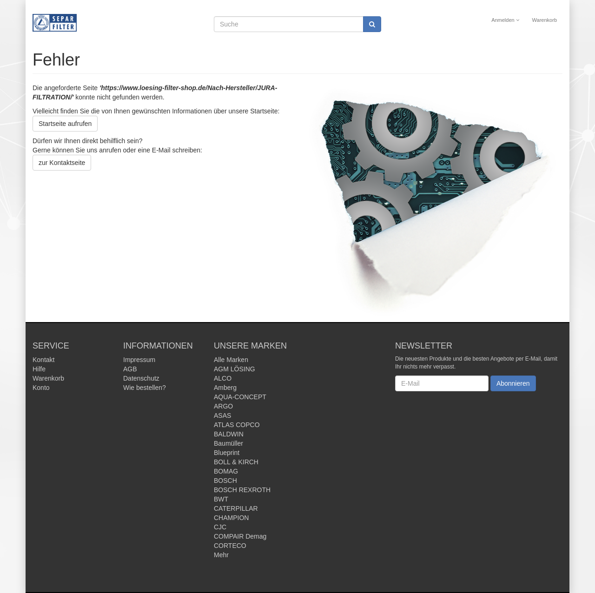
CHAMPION (231, 517)
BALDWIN (229, 434)
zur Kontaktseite (62, 162)
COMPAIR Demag (240, 536)
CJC (220, 527)
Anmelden (505, 20)
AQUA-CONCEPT (240, 397)
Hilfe (39, 369)
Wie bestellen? (144, 387)
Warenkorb (544, 20)
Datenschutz (141, 378)
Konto (41, 387)
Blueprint (226, 452)
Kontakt (43, 359)
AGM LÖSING (234, 369)
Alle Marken (231, 359)
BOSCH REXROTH (242, 490)
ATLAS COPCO (237, 424)
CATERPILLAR (236, 508)
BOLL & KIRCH (236, 462)
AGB (130, 369)
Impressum (139, 359)
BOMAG (226, 471)
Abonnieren (513, 383)
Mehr (221, 555)
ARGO (223, 406)
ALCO (222, 378)
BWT (221, 499)
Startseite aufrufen (65, 123)
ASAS (222, 415)
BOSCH (225, 480)
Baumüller (228, 443)
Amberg (225, 387)
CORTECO (230, 545)
